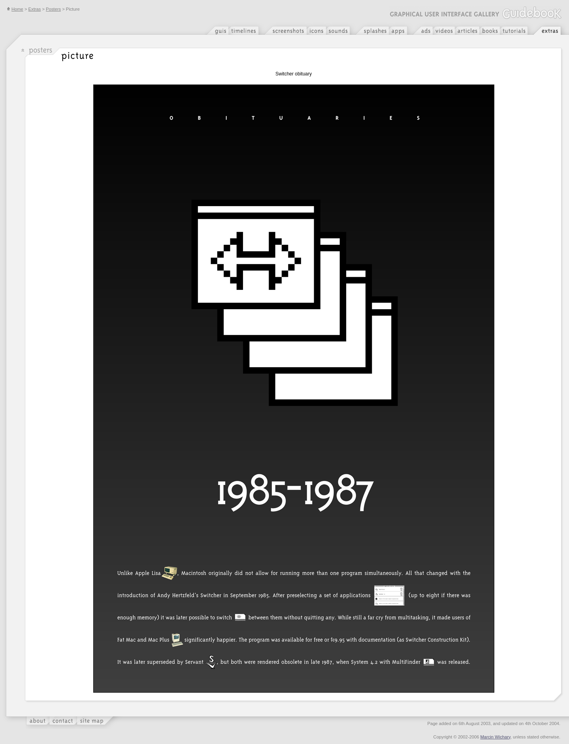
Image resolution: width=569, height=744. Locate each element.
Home (15, 9)
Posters (53, 9)
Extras (34, 9)
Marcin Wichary (495, 737)
